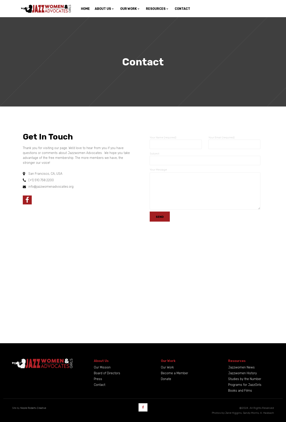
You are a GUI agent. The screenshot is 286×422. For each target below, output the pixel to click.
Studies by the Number (244, 379)
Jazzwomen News (241, 367)
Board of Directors (107, 373)
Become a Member (174, 373)
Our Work (167, 367)
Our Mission (102, 367)
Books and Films (240, 391)
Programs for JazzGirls (244, 385)
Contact (99, 385)
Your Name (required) (163, 137)
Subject (154, 153)
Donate (166, 379)
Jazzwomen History (242, 373)
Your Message (158, 169)
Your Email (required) (221, 137)
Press (98, 379)
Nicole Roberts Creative (33, 408)
